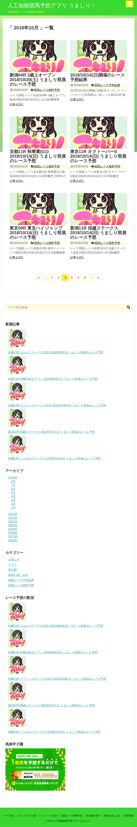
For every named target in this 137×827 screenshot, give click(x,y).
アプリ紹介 (9, 815)
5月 (13, 492)
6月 (13, 488)
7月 (13, 485)
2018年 (12, 532)
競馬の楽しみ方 (18, 574)
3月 (13, 500)
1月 (13, 507)
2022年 (12, 517)
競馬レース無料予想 (47, 89)
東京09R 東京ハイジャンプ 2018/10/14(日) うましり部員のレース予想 (38, 233)
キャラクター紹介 (28, 815)
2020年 (12, 525)
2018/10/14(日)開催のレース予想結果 (97, 77)
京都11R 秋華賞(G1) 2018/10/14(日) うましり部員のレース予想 (38, 156)
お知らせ (14, 559)
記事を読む (17, 104)
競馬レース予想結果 (107, 85)
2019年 (12, 529)
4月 (13, 496)
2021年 (12, 521)
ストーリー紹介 (49, 815)
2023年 (12, 514)
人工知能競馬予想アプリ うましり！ (52, 5)
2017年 (12, 536)
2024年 (12, 477)
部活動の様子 (93, 815)
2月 (13, 503)
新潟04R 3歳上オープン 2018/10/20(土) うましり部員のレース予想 (38, 80)
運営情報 (129, 815)
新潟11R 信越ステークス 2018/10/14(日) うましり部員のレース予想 (98, 233)
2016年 (12, 540)
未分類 (12, 569)
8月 (13, 481)
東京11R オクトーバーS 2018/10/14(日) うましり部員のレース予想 (98, 156)
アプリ (12, 564)
